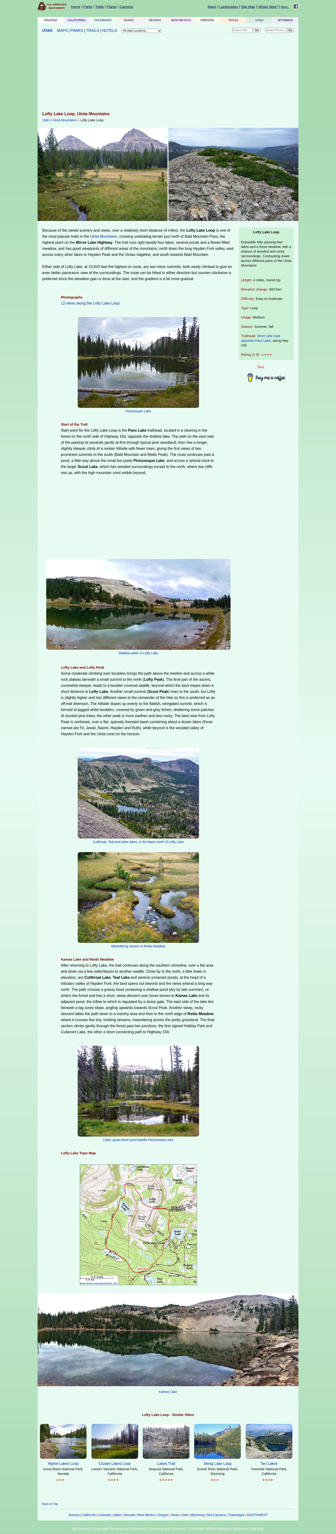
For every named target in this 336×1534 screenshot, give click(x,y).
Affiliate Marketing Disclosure (227, 1529)
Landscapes (228, 7)
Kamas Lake (168, 1392)
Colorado (104, 1515)
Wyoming (197, 1515)
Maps (212, 7)
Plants (112, 7)
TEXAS (233, 20)
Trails (99, 7)
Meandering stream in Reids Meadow (138, 946)
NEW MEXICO (181, 20)
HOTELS (109, 31)
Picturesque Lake (138, 411)
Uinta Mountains (65, 120)
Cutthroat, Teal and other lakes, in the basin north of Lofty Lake (138, 842)
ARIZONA (50, 20)
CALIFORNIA (77, 20)
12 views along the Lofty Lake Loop (90, 303)
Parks (87, 7)
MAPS (62, 31)
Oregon (163, 1515)
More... (285, 7)
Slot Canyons (216, 1515)
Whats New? (268, 7)
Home (75, 7)
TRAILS (92, 31)
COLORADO (102, 20)
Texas (175, 1515)
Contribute (195, 1529)
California (88, 1515)
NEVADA (155, 20)
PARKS (77, 31)
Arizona (73, 1515)
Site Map (248, 7)
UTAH (259, 20)
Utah (45, 120)
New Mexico (146, 1515)
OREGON (207, 20)
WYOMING (285, 20)
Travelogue (236, 1515)
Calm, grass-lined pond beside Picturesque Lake (138, 1140)
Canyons (126, 7)
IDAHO (129, 20)
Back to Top (50, 1504)
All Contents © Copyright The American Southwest (108, 1529)
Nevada (129, 1515)
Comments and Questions (167, 1529)
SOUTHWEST (257, 1515)
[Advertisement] (168, 73)
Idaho (117, 1515)
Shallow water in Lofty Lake (138, 653)
